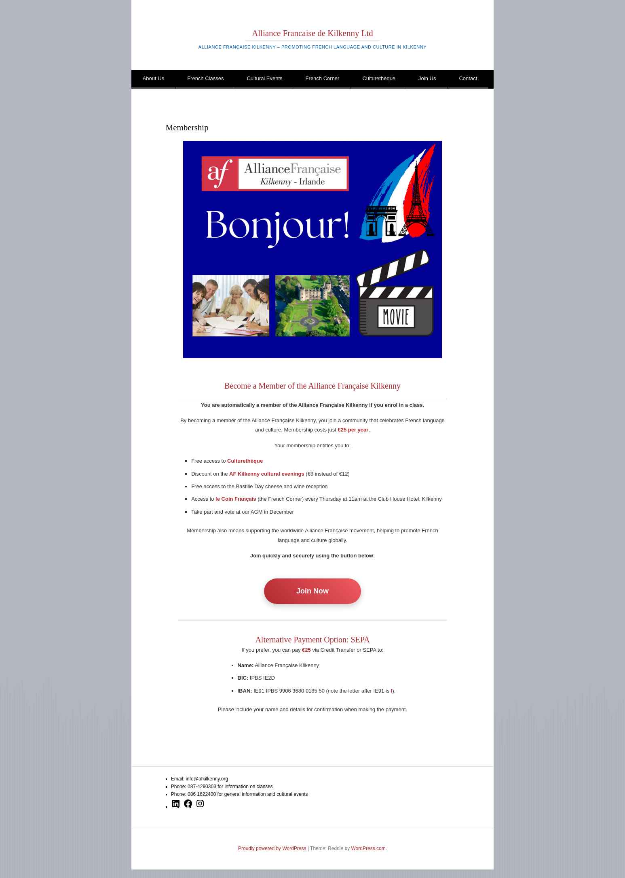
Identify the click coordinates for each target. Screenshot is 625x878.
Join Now (312, 591)
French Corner (323, 78)
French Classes (205, 78)
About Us (153, 78)
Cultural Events (264, 78)
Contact (468, 78)
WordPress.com (368, 848)
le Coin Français (235, 499)
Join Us (427, 78)
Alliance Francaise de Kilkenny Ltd (312, 33)
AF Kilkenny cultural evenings (266, 474)
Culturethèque (378, 78)
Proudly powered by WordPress (272, 848)
